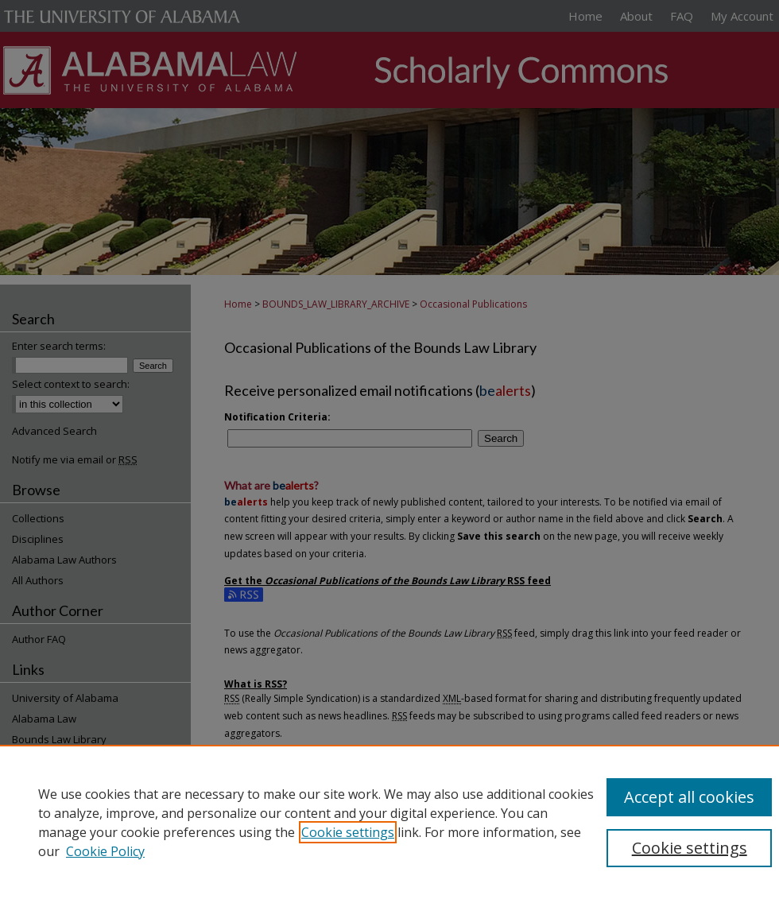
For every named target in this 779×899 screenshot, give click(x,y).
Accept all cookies (689, 797)
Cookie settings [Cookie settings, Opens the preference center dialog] (689, 847)
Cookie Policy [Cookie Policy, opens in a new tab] (105, 851)
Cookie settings (347, 832)
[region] (389, 822)
